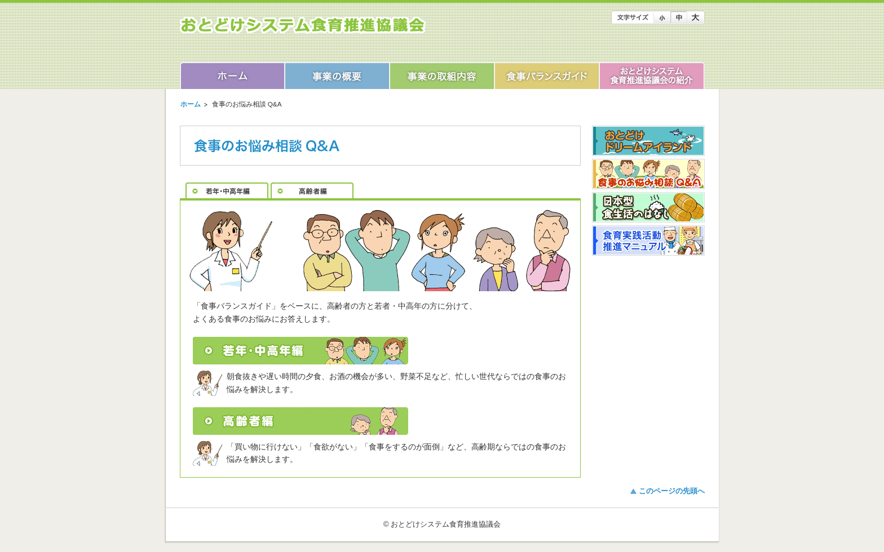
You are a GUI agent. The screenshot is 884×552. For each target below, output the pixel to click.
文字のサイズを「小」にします (661, 17)
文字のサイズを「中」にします (678, 17)
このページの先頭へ (672, 491)
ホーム (190, 104)
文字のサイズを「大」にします (696, 17)
